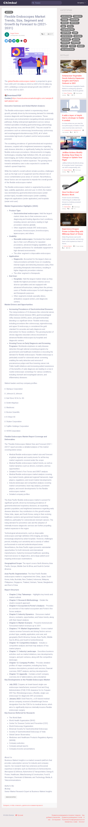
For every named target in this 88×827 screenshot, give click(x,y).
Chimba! (10, 2)
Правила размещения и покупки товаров (66, 815)
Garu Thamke (68, 93)
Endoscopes (11, 797)
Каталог (82, 822)
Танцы (64, 19)
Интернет (66, 39)
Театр (72, 46)
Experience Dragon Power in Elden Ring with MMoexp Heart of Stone (72, 231)
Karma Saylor (68, 246)
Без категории (68, 49)
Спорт (64, 46)
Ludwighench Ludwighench (72, 130)
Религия (65, 43)
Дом (75, 33)
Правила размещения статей (72, 817)
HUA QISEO (67, 207)
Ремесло (77, 16)
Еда (63, 26)
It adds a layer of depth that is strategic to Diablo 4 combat (73, 118)
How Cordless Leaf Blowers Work (70, 193)
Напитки (74, 19)
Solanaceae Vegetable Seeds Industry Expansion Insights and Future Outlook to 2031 (73, 79)
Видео (80, 46)
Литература (66, 36)
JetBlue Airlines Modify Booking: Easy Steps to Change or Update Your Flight (72, 156)
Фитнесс (74, 23)
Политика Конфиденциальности (73, 820)
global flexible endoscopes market (21, 81)
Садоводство (67, 29)
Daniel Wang (68, 170)
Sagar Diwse (14, 33)
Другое (9, 12)
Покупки (75, 43)
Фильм (64, 23)
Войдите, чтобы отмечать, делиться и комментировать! (23, 805)
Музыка (78, 36)
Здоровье (66, 33)
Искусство (66, 16)
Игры (70, 26)
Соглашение (56, 820)
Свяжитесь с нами (71, 822)
